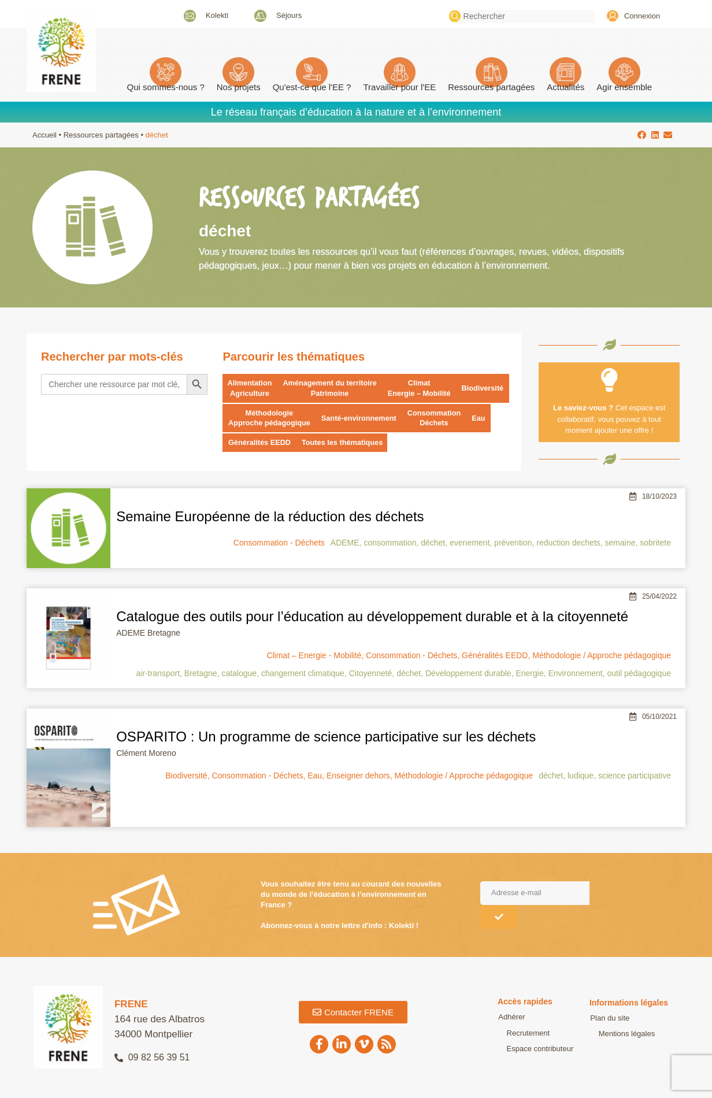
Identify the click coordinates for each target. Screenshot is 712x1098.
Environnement (575, 673)
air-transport (158, 673)
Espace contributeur (531, 1049)
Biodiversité (487, 388)
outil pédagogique (639, 673)
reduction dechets (568, 543)
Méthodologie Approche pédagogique (270, 418)
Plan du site (609, 1018)
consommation (390, 543)
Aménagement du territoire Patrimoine (332, 388)
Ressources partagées (491, 87)
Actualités (565, 87)
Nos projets (239, 87)
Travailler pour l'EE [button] (399, 87)
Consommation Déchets (438, 418)
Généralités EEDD (260, 443)
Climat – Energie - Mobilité (313, 656)
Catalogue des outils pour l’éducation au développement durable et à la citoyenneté (372, 617)
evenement (470, 543)
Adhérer (511, 1018)
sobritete (655, 543)
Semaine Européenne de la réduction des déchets (270, 517)
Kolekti (217, 15)
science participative (634, 776)
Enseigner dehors (358, 776)
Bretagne (200, 673)
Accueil (44, 135)
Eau (484, 418)
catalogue (239, 673)
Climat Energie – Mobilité (423, 388)
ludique (581, 776)
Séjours (289, 15)
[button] (642, 135)
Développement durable (468, 673)
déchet (433, 543)
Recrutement (519, 1033)
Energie (529, 673)
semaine (620, 543)
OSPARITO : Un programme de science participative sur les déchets (326, 737)
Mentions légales (617, 1034)
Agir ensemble (624, 87)
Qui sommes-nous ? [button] (166, 87)
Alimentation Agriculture (250, 388)
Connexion (642, 16)
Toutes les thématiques (345, 443)
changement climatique (302, 673)
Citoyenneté (370, 673)
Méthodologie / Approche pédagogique (601, 656)
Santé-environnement (361, 418)
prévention (513, 543)
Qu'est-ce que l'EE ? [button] (312, 87)
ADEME (345, 543)
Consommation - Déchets (279, 543)
